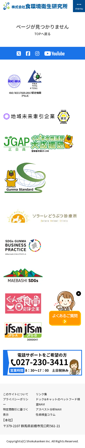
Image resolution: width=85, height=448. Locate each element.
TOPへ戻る (42, 33)
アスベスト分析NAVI (48, 409)
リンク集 (41, 394)
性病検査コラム (45, 414)
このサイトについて (15, 394)
